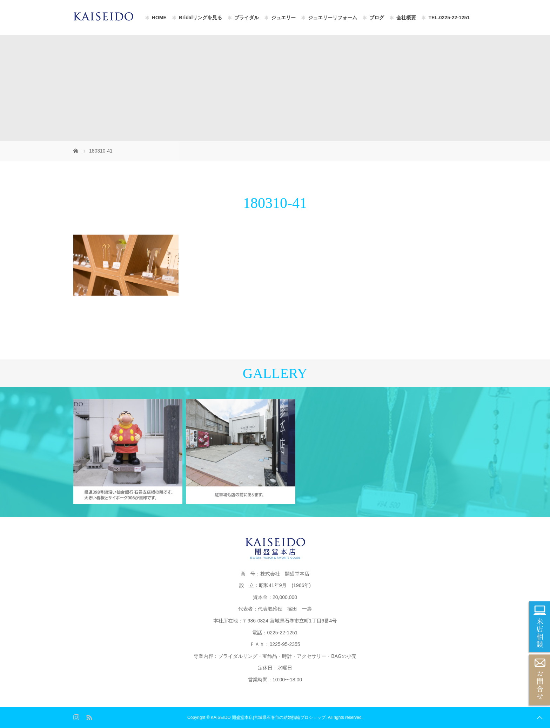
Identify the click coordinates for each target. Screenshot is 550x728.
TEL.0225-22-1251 (449, 17)
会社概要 (406, 17)
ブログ (376, 17)
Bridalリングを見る (200, 17)
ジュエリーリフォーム (332, 17)
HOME (159, 17)
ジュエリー (283, 17)
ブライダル (246, 17)
